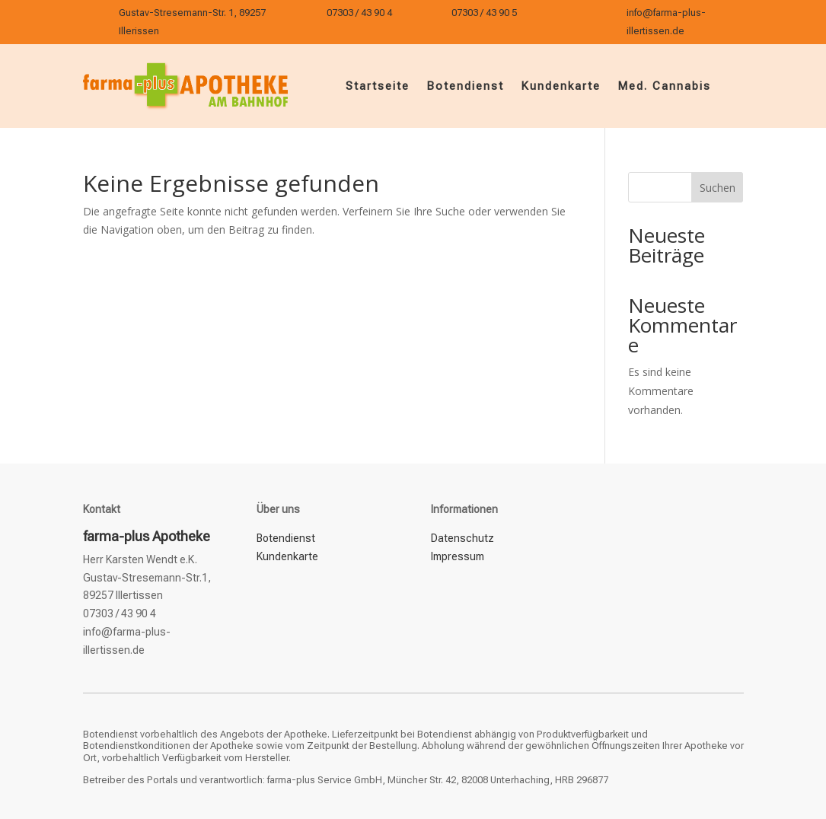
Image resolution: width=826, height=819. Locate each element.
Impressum (457, 556)
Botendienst (465, 86)
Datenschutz (462, 538)
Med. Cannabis (664, 86)
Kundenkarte (561, 86)
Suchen (717, 187)
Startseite (378, 86)
